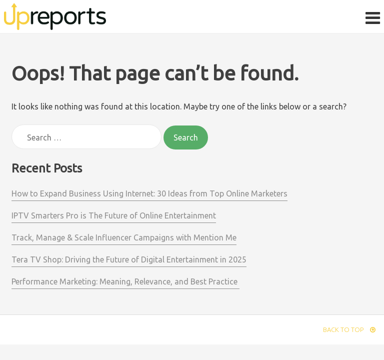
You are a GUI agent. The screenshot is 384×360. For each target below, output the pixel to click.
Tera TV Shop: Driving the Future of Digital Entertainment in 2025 (129, 259)
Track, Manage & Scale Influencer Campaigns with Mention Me (124, 237)
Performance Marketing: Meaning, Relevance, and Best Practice (126, 281)
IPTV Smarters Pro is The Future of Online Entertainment (114, 215)
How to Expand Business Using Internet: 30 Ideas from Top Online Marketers (150, 193)
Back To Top (349, 329)
